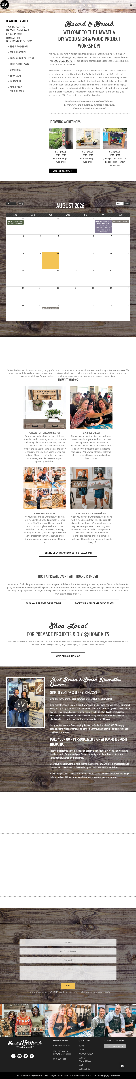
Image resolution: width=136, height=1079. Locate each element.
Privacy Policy (79, 991)
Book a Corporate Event (21, 58)
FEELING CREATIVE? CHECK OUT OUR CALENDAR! (68, 552)
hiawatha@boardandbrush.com (19, 40)
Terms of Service (97, 991)
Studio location (17, 52)
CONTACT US (84, 1068)
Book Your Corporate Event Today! (94, 603)
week (127, 203)
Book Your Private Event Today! (43, 603)
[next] (13, 203)
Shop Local (14, 75)
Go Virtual (14, 69)
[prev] (8, 203)
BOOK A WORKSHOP (63, 60)
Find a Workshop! (18, 46)
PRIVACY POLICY (85, 1053)
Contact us (14, 81)
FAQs (80, 1064)
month (120, 203)
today (21, 203)
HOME (81, 1045)
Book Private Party (18, 64)
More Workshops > (63, 171)
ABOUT (81, 1049)
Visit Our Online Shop (68, 656)
